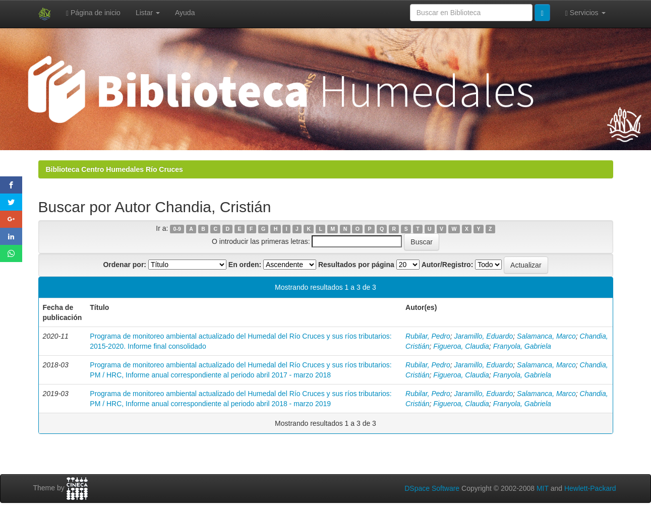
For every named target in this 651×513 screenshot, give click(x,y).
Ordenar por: (124, 265)
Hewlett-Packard (590, 488)
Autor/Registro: (448, 265)
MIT (543, 488)
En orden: (244, 265)
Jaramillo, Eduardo (483, 336)
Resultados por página (356, 265)
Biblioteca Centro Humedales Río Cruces (114, 169)
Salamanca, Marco (546, 336)
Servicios (585, 13)
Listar (148, 13)
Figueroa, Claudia (461, 346)
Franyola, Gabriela (522, 346)
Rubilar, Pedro (427, 336)
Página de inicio (93, 13)
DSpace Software (431, 488)
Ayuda (185, 13)
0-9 (177, 229)
